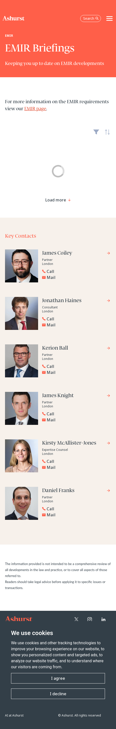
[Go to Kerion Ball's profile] (76, 349)
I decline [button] (58, 694)
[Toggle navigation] (109, 18)
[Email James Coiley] (76, 277)
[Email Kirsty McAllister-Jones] (76, 467)
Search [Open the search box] (91, 18)
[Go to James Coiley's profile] (76, 254)
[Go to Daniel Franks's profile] (76, 491)
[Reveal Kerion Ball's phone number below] (75, 366)
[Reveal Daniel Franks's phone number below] (75, 509)
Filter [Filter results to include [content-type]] (96, 134)
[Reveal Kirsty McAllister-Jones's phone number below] (75, 461)
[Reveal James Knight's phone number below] (75, 414)
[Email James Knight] (76, 420)
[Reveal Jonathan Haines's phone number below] (75, 319)
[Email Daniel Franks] (76, 515)
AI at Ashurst (14, 715)
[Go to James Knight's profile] (76, 396)
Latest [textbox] (106, 134)
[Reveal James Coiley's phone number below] (75, 271)
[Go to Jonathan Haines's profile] (76, 301)
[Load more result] (55, 200)
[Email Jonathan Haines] (76, 325)
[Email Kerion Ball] (76, 372)
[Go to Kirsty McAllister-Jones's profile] (76, 444)
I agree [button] (58, 678)
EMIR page (35, 109)
